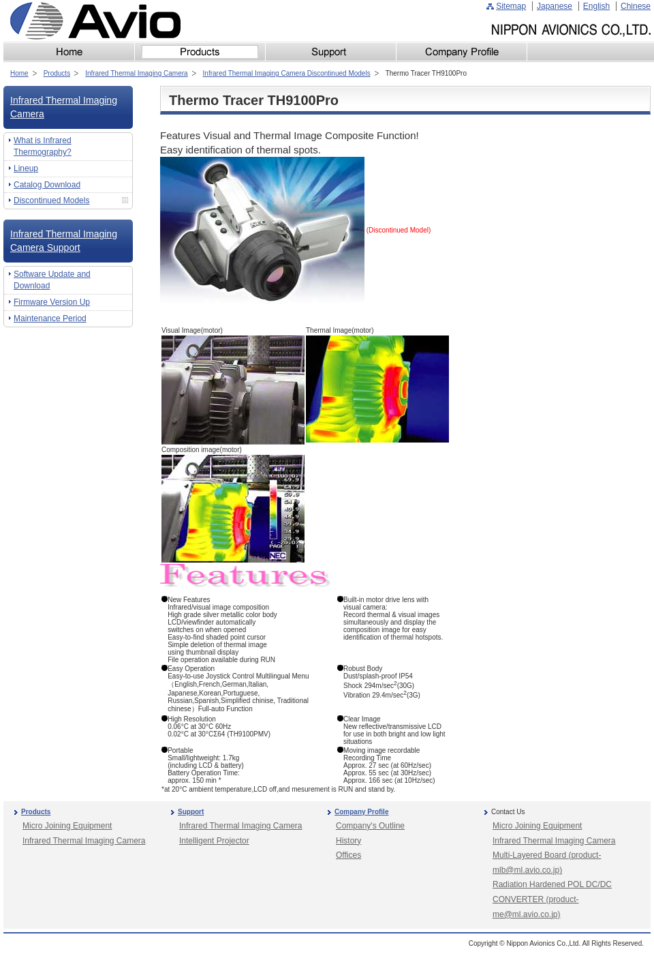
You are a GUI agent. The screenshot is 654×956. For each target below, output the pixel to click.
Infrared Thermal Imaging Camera (136, 73)
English (596, 6)
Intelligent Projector (214, 841)
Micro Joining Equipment (67, 826)
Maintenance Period (50, 318)
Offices (348, 855)
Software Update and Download (52, 279)
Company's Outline (370, 826)
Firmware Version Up (52, 302)
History (348, 841)
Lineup (26, 168)
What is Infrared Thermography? (43, 146)
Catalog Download (47, 185)
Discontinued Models (51, 200)
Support (191, 812)
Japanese (554, 6)
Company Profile (361, 812)
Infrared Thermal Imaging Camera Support (63, 240)
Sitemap (511, 6)
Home (19, 73)
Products (57, 73)
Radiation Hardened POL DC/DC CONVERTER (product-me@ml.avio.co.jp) (552, 899)
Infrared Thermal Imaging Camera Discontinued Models (287, 73)
